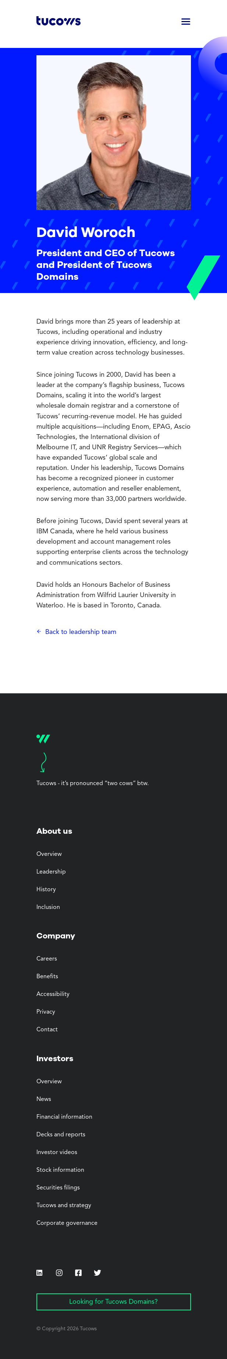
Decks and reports (60, 1135)
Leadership (51, 872)
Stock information (60, 1170)
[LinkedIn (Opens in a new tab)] (39, 1273)
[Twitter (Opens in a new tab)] (97, 1273)
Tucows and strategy (63, 1206)
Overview (49, 854)
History (46, 890)
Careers (46, 959)
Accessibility (53, 994)
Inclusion (48, 907)
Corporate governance (66, 1223)
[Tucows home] (58, 22)
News (43, 1099)
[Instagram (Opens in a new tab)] (59, 1273)
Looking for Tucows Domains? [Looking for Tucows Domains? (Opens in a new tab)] (113, 1302)
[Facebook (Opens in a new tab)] (78, 1273)
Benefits (47, 977)
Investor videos (56, 1153)
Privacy (45, 1012)
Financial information (64, 1117)
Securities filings (58, 1188)
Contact (47, 1030)
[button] (186, 22)
